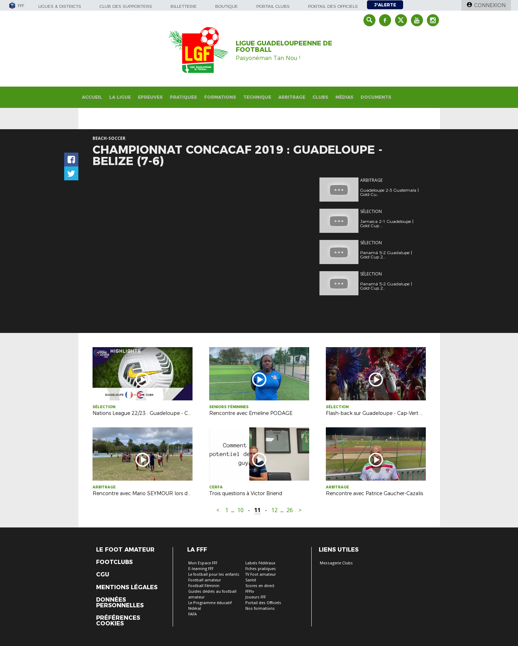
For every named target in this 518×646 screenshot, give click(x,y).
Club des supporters (126, 6)
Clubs (320, 97)
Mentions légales (126, 587)
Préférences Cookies (118, 620)
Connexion (490, 5)
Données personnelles (120, 602)
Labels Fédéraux (260, 563)
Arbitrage (291, 97)
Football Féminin (203, 586)
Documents (376, 97)
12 (274, 510)
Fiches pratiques (260, 568)
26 (289, 510)
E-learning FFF (200, 568)
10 (240, 510)
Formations (220, 97)
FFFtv (249, 591)
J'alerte (385, 4)
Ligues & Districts (59, 6)
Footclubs (114, 562)
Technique (257, 97)
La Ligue (120, 97)
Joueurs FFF (255, 597)
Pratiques (183, 97)
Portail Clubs (273, 6)
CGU (102, 574)
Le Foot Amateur (125, 550)
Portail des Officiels (263, 603)
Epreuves (150, 97)
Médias (344, 97)
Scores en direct (259, 586)
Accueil (92, 97)
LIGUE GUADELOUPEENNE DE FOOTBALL (284, 46)
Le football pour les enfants (213, 574)
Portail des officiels (333, 6)
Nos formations (260, 608)
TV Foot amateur (260, 574)
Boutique (226, 6)
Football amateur (204, 580)
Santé (250, 580)
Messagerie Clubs (336, 563)
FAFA (192, 614)
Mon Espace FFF (202, 563)
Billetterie (184, 6)
